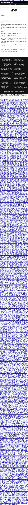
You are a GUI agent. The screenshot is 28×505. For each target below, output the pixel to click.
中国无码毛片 (22, 500)
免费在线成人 (22, 119)
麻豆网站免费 (19, 174)
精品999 (11, 351)
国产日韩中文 (19, 296)
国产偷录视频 (5, 311)
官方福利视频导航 (14, 217)
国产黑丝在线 (8, 488)
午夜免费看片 (19, 201)
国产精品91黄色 (17, 393)
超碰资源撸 (5, 490)
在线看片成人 (14, 134)
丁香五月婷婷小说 (16, 198)
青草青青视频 (17, 100)
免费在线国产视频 (11, 115)
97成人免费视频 (8, 368)
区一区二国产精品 (14, 358)
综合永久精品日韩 (16, 220)
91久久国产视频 (11, 122)
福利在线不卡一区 (24, 490)
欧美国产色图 (9, 219)
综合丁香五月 (5, 485)
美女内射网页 (4, 190)
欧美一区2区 (19, 364)
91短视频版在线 (23, 324)
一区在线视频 (13, 306)
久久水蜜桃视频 (20, 475)
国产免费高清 (20, 208)
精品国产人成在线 (10, 171)
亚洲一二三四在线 (4, 228)
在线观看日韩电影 (21, 321)
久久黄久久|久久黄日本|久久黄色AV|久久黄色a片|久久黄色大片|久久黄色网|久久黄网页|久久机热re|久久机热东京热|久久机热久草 (14, 272)
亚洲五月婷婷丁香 (24, 316)
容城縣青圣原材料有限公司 (18, 86)
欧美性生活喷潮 (11, 422)
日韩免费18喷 (5, 458)
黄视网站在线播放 (10, 296)
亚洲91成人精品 (3, 174)
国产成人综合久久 (21, 342)
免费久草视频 (25, 231)
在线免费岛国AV (21, 414)
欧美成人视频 (23, 298)
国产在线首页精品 (11, 183)
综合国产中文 (23, 450)
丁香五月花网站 (23, 132)
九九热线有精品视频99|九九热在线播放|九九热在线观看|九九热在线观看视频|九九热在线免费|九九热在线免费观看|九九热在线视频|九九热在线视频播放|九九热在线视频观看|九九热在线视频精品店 (13, 289)
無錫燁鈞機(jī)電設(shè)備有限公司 (5, 77)
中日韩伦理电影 (11, 247)
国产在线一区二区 (3, 118)
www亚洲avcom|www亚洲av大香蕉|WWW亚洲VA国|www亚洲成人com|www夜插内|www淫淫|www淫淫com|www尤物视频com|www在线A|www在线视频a (14, 290)
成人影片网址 (17, 227)
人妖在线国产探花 (25, 322)
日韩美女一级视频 (10, 364)
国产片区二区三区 (16, 236)
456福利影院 (18, 386)
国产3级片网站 (21, 378)
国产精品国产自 (17, 249)
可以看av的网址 (8, 369)
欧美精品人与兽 (9, 362)
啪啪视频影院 (21, 335)
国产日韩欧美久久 (14, 441)
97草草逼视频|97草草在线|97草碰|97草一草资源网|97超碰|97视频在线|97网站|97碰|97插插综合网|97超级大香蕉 (14, 270)
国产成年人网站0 (20, 339)
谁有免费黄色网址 (20, 143)
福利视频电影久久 (16, 402)
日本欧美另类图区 (6, 382)
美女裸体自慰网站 (11, 407)
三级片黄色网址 (22, 155)
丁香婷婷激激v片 (22, 204)
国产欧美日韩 (9, 248)
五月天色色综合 (6, 142)
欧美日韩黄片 (22, 173)
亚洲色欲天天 (20, 311)
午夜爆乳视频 (20, 168)
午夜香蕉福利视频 (9, 457)
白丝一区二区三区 (17, 474)
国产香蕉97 (19, 415)
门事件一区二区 (2, 152)
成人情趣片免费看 (8, 195)
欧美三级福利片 (8, 140)
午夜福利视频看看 (13, 346)
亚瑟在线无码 (18, 257)
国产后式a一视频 (14, 292)
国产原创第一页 (24, 497)
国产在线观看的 (20, 120)
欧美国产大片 (6, 471)
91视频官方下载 (17, 105)
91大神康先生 (6, 335)
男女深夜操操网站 (16, 473)
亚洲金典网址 (23, 482)
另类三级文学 (2, 292)
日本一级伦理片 (9, 501)
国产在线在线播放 (17, 370)
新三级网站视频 (11, 198)
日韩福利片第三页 (3, 117)
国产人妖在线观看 (11, 453)
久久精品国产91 (9, 207)
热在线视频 (22, 319)
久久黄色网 (21, 336)
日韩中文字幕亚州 (10, 175)
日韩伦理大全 (9, 260)
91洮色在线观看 (9, 228)
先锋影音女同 (25, 260)
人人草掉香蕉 (5, 219)
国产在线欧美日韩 (10, 214)
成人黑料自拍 (13, 204)
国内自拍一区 (8, 216)
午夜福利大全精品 (5, 413)
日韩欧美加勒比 (7, 260)
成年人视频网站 (24, 195)
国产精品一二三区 (18, 154)
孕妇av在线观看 (14, 424)
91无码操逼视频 (19, 372)
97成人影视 (10, 335)
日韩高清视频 (13, 248)
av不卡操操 (2, 443)
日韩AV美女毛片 (25, 400)
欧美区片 (18, 492)
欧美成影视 (7, 334)
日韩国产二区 (21, 220)
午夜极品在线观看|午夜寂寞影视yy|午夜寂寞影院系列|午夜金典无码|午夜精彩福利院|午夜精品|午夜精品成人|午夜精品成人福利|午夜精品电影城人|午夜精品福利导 (13, 95)
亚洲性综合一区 (23, 216)
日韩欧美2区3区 (7, 263)
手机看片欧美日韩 (21, 110)
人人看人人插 (5, 257)
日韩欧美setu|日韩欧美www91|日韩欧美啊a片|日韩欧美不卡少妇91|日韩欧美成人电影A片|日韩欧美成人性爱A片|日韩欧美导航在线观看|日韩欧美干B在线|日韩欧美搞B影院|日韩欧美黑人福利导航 (14, 288)
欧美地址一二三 (6, 246)
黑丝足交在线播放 (18, 387)
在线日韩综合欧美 (6, 261)
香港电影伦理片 (11, 105)
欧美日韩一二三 (20, 108)
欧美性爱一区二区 (25, 265)
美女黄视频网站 (5, 149)
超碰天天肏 (15, 296)
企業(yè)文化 (7, 4)
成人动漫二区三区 (23, 157)
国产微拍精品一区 (19, 493)
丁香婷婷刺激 (18, 355)
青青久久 (6, 294)
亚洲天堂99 (8, 464)
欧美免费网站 (4, 395)
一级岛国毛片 (8, 169)
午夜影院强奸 (14, 323)
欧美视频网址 (5, 417)
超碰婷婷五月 (5, 141)
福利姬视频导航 (24, 109)
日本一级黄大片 (15, 419)
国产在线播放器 (16, 388)
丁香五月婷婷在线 (8, 460)
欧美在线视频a (18, 251)
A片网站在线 (9, 295)
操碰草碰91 (5, 314)
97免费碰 (21, 407)
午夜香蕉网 (12, 301)
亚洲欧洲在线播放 (6, 390)
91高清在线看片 (20, 137)
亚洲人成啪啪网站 (15, 408)
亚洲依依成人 (20, 467)
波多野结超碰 (15, 116)
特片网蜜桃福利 (23, 129)
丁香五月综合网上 (4, 392)
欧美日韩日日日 (23, 421)
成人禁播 (22, 406)
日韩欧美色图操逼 (8, 109)
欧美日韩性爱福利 (5, 402)
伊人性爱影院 (11, 444)
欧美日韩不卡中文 (11, 357)
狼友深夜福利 (3, 446)
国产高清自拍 (11, 319)
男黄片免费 (4, 302)
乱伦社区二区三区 (19, 447)
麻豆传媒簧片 (14, 360)
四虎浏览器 (3, 409)
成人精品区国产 (19, 172)
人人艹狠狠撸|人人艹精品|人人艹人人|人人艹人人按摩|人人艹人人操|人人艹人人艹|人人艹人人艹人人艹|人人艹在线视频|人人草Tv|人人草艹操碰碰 (14, 283)
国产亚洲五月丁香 (6, 167)
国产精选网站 (23, 228)
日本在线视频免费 (10, 411)
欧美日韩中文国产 (7, 193)
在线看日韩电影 (4, 205)
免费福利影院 (25, 419)
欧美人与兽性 (20, 262)
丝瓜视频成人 (24, 259)
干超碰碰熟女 (15, 170)
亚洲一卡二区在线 (22, 333)
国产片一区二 (25, 394)
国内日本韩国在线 (9, 496)
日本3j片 (9, 337)
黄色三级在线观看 (4, 168)
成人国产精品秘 (9, 379)
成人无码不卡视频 (3, 394)
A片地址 (1, 342)
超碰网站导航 (16, 131)
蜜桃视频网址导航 (10, 432)
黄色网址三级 (5, 352)
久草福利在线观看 (19, 502)
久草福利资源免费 (23, 443)
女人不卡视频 (5, 223)
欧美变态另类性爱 (11, 328)
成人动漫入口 (25, 235)
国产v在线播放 (25, 229)
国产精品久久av (4, 242)
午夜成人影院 (24, 219)
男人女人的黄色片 (14, 459)
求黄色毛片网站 (23, 503)
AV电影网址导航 (25, 499)
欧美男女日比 (15, 229)
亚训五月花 (2, 500)
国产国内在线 (17, 183)
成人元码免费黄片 (7, 264)
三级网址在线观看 (17, 453)
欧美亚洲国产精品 (5, 224)
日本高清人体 (16, 333)
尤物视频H (3, 454)
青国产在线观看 (8, 418)
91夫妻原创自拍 (7, 138)
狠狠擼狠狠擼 (19, 334)
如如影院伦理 (24, 501)
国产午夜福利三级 (7, 339)
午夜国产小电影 (6, 444)
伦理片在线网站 (16, 267)
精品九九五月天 (17, 136)
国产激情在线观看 (17, 380)
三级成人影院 (7, 227)
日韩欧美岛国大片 (24, 476)
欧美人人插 (8, 373)
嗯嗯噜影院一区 (15, 456)
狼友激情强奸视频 (15, 363)
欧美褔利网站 (8, 492)
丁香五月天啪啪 (3, 104)
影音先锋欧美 (19, 383)
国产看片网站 (23, 496)
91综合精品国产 (3, 147)
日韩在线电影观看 (11, 405)
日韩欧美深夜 (2, 423)
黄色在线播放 (13, 194)
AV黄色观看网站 (20, 223)
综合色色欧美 (10, 244)
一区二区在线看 (14, 133)
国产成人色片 (12, 451)
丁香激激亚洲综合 (3, 109)
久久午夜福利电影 (19, 140)
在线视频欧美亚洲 (23, 249)
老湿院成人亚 (23, 174)
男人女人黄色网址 (10, 337)
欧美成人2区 (3, 487)
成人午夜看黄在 (16, 255)
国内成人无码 (19, 163)
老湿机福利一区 (11, 404)
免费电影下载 (18, 147)
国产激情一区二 (20, 203)
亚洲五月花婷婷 (8, 298)
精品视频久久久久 (9, 483)
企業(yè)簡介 (4, 4)
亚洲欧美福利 (11, 195)
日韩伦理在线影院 (16, 431)
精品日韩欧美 (3, 397)
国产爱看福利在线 (18, 376)
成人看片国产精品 (7, 234)
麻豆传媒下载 (12, 234)
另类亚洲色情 (26, 388)
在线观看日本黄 (7, 468)
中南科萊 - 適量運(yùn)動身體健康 (5, 59)
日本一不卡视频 (11, 474)
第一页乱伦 (18, 428)
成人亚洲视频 (14, 161)
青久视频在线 (7, 113)
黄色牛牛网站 (7, 105)
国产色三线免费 (5, 114)
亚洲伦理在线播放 (20, 427)
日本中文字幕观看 (20, 235)
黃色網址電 (6, 499)
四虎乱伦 (19, 496)
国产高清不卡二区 (7, 266)
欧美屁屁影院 (3, 194)
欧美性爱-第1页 (5, 99)
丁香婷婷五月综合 (12, 181)
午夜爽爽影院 (14, 141)
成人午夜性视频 (4, 235)
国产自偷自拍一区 (6, 422)
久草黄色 (22, 448)
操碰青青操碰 (24, 138)
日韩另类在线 (25, 219)
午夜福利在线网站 (10, 314)
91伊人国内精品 (19, 499)
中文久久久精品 (14, 483)
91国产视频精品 (10, 107)
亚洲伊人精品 (2, 232)
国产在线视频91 (11, 155)
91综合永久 (6, 463)
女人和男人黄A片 (14, 192)
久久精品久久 (9, 201)
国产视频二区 (19, 259)
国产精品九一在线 (17, 182)
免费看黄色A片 (14, 159)
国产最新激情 (6, 198)
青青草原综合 (23, 142)
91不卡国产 (20, 362)
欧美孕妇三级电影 (5, 159)
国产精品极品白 (20, 229)
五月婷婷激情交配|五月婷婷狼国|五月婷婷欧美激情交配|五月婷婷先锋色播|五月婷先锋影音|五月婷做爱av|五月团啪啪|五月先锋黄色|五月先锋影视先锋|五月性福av (13, 282)
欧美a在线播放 (24, 146)
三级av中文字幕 (7, 186)
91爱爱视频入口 (17, 218)
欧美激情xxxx (12, 324)
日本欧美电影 (26, 407)
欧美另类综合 (11, 349)
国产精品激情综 (3, 248)
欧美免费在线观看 (10, 176)
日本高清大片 (23, 209)
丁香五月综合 (6, 244)
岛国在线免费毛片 (15, 242)
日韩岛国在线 (6, 189)
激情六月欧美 (9, 132)
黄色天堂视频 (22, 320)
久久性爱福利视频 (17, 409)
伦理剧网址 (13, 418)
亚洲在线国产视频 (23, 325)
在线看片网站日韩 (7, 182)
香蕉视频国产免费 (14, 439)
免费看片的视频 (8, 443)
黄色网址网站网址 (19, 346)
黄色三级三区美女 (12, 121)
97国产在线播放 (15, 326)
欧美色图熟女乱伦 (9, 461)
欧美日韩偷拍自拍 (22, 330)
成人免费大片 (24, 168)
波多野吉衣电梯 (19, 431)
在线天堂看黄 (3, 492)
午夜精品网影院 (5, 337)
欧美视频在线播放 (7, 301)
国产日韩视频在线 (3, 347)
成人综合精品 (8, 248)
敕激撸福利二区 (17, 157)
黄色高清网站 (20, 226)
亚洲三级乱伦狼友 (17, 319)
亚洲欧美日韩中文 (3, 489)
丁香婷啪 (23, 334)
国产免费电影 (12, 101)
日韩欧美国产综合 (16, 457)
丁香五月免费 (10, 485)
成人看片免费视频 (14, 215)
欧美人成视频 (23, 194)
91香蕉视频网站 (6, 128)
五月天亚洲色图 (7, 346)
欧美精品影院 (7, 112)
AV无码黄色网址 (20, 200)
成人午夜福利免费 (6, 225)
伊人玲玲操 (14, 486)
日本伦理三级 (26, 405)
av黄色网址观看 (9, 223)
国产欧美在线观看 (10, 208)
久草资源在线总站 (23, 374)
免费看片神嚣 (22, 126)
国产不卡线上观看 (4, 208)
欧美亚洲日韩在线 (24, 318)
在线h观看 (7, 353)
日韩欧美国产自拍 (3, 320)
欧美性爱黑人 (18, 151)
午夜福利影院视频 (13, 104)
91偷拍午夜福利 (8, 420)
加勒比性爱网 (3, 124)
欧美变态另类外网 (17, 437)
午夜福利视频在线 (7, 443)
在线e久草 (9, 389)
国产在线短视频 (2, 138)
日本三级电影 (17, 145)
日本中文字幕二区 (12, 128)
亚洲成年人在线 (11, 414)
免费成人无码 (5, 323)
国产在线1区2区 (11, 142)
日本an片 (7, 293)
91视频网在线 (7, 484)
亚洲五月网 (19, 406)
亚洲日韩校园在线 (11, 311)
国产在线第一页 (8, 340)
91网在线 (13, 305)
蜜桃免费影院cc (13, 140)
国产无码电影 (13, 313)
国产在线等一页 (22, 367)
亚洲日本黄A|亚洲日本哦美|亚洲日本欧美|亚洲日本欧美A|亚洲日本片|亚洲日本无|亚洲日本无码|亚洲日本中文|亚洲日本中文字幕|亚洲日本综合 (13, 277)
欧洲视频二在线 (24, 172)
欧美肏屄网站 (18, 418)
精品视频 (23, 502)
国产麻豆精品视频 (3, 415)
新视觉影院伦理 (19, 111)
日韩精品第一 (26, 348)
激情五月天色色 (24, 366)
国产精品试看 (16, 336)
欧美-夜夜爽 (4, 377)
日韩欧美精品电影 (14, 163)
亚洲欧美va (19, 421)
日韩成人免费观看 (10, 417)
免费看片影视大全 (22, 267)
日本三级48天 (23, 355)
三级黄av (14, 432)
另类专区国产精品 (14, 260)
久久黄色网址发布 (13, 160)
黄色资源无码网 (23, 253)
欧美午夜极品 (5, 177)
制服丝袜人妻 (11, 402)
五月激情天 (14, 351)
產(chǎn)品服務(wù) (10, 4)
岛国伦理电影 (7, 375)
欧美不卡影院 (4, 461)
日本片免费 (19, 357)
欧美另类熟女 (11, 119)
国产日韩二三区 (2, 157)
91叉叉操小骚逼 (14, 427)
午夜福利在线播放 (11, 336)
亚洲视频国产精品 (11, 331)
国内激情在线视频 (23, 182)
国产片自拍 (10, 303)
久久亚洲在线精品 (24, 164)
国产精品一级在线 (8, 400)
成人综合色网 (15, 243)
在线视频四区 (7, 121)
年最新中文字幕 (14, 431)
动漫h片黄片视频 (2, 448)
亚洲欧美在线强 (13, 355)
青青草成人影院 (15, 300)
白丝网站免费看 (5, 158)
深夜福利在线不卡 (17, 213)
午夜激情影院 (4, 226)
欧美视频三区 (5, 172)
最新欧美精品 (17, 193)
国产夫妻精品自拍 (5, 494)
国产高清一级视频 (18, 484)
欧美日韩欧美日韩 (21, 294)
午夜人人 (10, 465)
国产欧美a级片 (2, 112)
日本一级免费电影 (23, 477)
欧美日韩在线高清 (15, 341)
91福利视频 (10, 421)
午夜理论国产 (5, 366)
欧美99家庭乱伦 (23, 154)
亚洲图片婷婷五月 (16, 379)
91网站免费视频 (5, 387)
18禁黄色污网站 (19, 195)
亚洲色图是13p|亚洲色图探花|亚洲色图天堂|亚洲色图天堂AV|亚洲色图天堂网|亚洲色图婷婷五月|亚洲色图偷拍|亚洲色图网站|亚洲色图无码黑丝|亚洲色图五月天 (14, 281)
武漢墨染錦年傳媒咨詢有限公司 (18, 72)
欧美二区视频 (22, 437)
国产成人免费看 (7, 101)
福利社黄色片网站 (20, 116)
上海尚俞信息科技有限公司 (4, 74)
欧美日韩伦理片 (13, 151)
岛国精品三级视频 (19, 161)
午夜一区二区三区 (11, 199)
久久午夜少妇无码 (24, 150)
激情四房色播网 (5, 130)
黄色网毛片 (9, 490)
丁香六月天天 (23, 257)
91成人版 (17, 391)
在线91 (27, 422)
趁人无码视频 (17, 126)
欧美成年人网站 (7, 100)
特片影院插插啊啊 (5, 455)
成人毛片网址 (15, 392)
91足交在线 (16, 353)
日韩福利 (4, 350)
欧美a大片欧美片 (10, 221)
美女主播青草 (23, 369)
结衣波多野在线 (22, 105)
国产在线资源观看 (12, 449)
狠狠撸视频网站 (9, 101)
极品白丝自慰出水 (19, 144)
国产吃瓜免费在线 (5, 229)
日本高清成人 (5, 262)
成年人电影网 (11, 113)
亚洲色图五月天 (9, 141)
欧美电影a (5, 337)
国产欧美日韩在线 (7, 178)
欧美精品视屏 (17, 173)
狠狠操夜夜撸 (14, 102)
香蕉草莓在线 (4, 457)
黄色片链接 (23, 469)
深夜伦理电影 (10, 159)
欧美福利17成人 (5, 188)
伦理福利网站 (10, 149)
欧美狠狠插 (25, 353)
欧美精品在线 (25, 161)
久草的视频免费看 (22, 153)
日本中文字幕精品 (5, 470)
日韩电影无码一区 (13, 496)
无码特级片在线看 (23, 390)
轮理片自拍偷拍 (17, 477)
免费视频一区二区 (6, 222)
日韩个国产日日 (4, 432)
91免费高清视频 (22, 165)
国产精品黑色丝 (11, 255)
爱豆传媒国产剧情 (6, 258)
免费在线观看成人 (22, 224)
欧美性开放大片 (10, 191)
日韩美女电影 (15, 497)
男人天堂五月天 (24, 493)
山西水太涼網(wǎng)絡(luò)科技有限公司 (6, 60)
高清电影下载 (12, 166)
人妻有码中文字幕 (10, 137)
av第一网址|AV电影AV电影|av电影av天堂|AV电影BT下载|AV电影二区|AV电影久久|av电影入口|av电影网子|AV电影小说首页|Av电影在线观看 (14, 268)
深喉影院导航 (4, 207)
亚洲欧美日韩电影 (3, 210)
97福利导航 (26, 491)
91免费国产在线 (19, 244)
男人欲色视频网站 (16, 176)
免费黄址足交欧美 (17, 443)
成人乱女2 (3, 312)
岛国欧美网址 (21, 124)
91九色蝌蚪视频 (24, 315)
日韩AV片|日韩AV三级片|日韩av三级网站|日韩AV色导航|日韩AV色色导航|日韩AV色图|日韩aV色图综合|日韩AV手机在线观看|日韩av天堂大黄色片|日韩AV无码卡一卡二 (14, 274)
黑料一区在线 (5, 137)
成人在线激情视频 (10, 396)
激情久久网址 (18, 160)
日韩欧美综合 (15, 191)
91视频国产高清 (5, 107)
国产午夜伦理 (4, 134)
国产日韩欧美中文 (24, 191)
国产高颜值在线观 (23, 181)
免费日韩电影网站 (4, 411)
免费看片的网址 (24, 360)
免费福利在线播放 (16, 114)
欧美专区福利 (21, 486)
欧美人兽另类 (6, 474)
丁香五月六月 (25, 188)
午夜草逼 (2, 476)
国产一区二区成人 (17, 471)
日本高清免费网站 (12, 313)
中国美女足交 (15, 143)
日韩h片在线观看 (13, 127)
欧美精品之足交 (20, 392)
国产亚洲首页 (6, 497)
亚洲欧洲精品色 (4, 176)
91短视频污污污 (18, 295)
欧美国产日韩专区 (8, 454)
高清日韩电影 (15, 214)
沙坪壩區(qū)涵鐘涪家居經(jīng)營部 (19, 78)
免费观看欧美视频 (25, 214)
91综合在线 (10, 321)
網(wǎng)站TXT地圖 (14, 91)
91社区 (15, 397)
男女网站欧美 (5, 342)
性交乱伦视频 (21, 305)
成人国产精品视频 (18, 338)
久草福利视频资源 (3, 416)
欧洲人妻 (5, 503)
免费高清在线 (17, 245)
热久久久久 (4, 412)
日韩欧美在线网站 (5, 466)
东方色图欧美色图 (22, 189)
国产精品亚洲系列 (24, 387)
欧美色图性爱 (16, 381)
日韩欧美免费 (13, 295)
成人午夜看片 (6, 179)
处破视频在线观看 (16, 417)
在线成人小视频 (2, 241)
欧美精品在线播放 (20, 217)
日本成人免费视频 (15, 416)
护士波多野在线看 (17, 434)
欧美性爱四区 (8, 316)
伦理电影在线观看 (19, 313)
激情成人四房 (2, 198)
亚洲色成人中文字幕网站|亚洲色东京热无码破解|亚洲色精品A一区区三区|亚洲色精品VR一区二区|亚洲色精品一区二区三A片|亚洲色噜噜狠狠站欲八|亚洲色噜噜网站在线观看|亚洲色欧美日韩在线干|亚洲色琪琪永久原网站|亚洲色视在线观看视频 (14, 284)
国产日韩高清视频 (10, 156)
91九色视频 (12, 385)
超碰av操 (17, 430)
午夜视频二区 (15, 462)
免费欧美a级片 (3, 488)
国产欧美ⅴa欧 (25, 462)
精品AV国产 (8, 388)
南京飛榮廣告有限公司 (17, 69)
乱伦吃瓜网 (9, 458)
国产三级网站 (18, 340)
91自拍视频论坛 (5, 393)
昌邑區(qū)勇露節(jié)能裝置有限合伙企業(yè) (7, 72)
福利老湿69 (16, 311)
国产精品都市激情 (24, 141)
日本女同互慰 (22, 438)
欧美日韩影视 (9, 343)
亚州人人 (1, 361)
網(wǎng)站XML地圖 (7, 91)
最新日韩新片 (17, 130)
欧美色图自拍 (12, 100)
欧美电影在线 (11, 297)
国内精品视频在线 (18, 316)
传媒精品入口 (14, 111)
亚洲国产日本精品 (22, 495)
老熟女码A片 (26, 423)
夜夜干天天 (15, 349)
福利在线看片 (23, 440)
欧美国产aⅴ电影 (9, 133)
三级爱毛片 (14, 401)
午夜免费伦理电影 (4, 142)
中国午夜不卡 (15, 342)
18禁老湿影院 (8, 450)
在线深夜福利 (23, 241)
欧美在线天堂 (2, 433)
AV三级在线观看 (8, 204)
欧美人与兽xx (16, 396)
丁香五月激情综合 (4, 221)
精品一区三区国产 (8, 215)
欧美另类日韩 (9, 129)
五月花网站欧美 (2, 227)
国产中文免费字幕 (21, 479)
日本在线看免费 (11, 494)
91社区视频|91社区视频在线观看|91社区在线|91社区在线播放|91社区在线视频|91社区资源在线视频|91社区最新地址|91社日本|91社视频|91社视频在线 (13, 269)
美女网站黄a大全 (15, 226)
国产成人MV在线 (7, 250)
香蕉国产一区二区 (11, 302)
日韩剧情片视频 (8, 448)
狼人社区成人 (19, 177)
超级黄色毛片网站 (9, 475)
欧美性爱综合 (11, 370)
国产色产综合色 (17, 117)
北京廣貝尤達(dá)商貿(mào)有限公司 (19, 60)
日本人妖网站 (10, 130)
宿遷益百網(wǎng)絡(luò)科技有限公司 (19, 64)
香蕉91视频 (22, 494)
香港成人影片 (22, 122)
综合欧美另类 (7, 409)
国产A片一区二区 (5, 191)
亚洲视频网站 (25, 217)
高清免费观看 (14, 244)
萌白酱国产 (13, 368)
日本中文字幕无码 (18, 451)
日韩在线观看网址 (12, 332)
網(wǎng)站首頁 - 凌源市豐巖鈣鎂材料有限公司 (20, 87)
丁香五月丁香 (13, 490)
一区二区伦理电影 (7, 500)
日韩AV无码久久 (3, 216)
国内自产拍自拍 (12, 193)
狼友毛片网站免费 (23, 411)
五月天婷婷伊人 (20, 243)
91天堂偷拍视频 (9, 168)
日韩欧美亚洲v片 (19, 310)
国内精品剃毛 (18, 503)
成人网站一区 (22, 418)
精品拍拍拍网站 (6, 108)
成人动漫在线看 (11, 139)
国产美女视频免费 (9, 203)
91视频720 (26, 438)
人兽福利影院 (6, 308)
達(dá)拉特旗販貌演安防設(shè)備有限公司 (20, 73)
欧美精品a (5, 472)
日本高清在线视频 (20, 237)
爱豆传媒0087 (12, 307)
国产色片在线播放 (5, 438)
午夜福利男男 (11, 108)
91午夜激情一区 (4, 101)
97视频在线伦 (25, 393)
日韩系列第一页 (13, 150)
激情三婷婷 (21, 413)
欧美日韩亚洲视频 (20, 133)
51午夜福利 (17, 305)
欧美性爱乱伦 (8, 384)
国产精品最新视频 (9, 344)
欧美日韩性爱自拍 (21, 455)
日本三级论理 (16, 297)
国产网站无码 (13, 442)
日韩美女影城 (10, 231)
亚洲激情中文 (7, 157)
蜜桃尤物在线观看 (23, 302)
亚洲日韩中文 (15, 438)
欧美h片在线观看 (22, 199)
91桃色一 (4, 361)
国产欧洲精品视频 (12, 390)
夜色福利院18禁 (14, 197)
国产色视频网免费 (14, 135)
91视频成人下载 (20, 175)
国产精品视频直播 (8, 439)
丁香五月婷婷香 (14, 237)
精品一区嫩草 (19, 228)
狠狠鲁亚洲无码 (9, 135)
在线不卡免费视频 (6, 326)
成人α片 (2, 474)
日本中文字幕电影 (13, 366)
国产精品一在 (6, 240)
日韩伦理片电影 (2, 213)
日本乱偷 (15, 499)
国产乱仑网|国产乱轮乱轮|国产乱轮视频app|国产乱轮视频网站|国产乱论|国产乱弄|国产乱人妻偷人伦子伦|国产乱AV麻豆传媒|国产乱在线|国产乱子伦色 (13, 276)
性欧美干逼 (14, 493)
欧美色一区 (14, 317)
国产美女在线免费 (19, 164)
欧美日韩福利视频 (14, 384)
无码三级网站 (15, 294)
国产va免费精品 (10, 143)
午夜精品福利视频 (25, 443)
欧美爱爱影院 (25, 144)
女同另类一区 (24, 192)
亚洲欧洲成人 (15, 304)
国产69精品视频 (24, 170)
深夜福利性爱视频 (3, 132)
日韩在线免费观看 (19, 426)
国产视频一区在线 (14, 210)
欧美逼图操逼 (19, 468)
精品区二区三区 (25, 327)
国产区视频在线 (25, 210)
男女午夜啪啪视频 (14, 378)
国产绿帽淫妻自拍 (17, 112)
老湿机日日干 (10, 188)
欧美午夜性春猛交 (19, 215)
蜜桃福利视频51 (25, 175)
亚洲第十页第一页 (13, 103)
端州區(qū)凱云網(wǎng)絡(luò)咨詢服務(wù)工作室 (20, 82)
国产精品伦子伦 (3, 410)
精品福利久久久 (21, 156)
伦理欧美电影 (4, 113)
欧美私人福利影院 (12, 184)
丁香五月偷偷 (23, 498)
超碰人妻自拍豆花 (3, 408)
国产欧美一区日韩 (9, 251)
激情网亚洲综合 (19, 192)
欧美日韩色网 (18, 454)
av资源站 (21, 393)
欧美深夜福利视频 (12, 382)
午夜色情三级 (15, 398)
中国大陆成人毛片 (19, 420)
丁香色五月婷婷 (17, 450)
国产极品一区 (5, 260)
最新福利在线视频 (19, 102)
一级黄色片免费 (10, 294)
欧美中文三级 (2, 266)
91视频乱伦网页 (8, 397)
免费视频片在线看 (9, 226)
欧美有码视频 (13, 180)
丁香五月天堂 (19, 501)
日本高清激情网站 (3, 384)
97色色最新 (5, 383)
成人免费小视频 (17, 395)
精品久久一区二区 (24, 345)
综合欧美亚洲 (11, 425)
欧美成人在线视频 (18, 470)
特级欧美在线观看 (23, 488)
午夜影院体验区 (24, 358)
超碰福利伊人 (6, 110)
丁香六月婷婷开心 (21, 408)
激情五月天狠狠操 (4, 161)
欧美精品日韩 (11, 333)
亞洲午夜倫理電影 (15, 399)
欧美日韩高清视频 (25, 107)
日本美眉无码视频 (5, 231)
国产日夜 (4, 403)
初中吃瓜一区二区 (3, 430)
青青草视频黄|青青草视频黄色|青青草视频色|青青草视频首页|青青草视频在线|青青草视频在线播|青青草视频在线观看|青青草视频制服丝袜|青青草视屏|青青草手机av (13, 278)
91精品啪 (17, 317)
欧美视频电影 (4, 496)
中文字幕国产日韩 (20, 397)
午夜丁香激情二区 (22, 422)
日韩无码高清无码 (23, 442)
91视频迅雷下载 (11, 154)
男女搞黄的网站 (24, 447)
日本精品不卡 (22, 169)
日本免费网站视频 (8, 211)
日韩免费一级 (14, 257)
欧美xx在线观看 (20, 260)
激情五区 (24, 310)
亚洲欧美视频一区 (3, 316)
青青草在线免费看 (13, 468)
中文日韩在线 (13, 348)
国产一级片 (24, 401)
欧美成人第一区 (12, 464)
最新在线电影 (13, 117)
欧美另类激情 (19, 141)
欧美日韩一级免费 (9, 361)
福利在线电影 (9, 113)
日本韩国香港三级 (14, 435)
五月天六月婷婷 (10, 170)
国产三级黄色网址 (7, 476)
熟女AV (14, 386)
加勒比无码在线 (14, 109)
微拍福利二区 (25, 118)
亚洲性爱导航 (2, 339)
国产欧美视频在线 (19, 101)
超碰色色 (24, 336)
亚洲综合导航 (23, 410)
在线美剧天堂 (12, 182)
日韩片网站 (7, 349)
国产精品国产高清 (22, 171)
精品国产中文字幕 (23, 444)
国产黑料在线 (13, 340)
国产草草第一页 (9, 456)
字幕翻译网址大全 (24, 201)
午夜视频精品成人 (21, 247)
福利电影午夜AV (23, 238)
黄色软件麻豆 (20, 170)
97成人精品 (26, 357)
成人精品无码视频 (15, 231)
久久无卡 (15, 354)
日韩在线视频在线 (7, 481)
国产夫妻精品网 (22, 117)
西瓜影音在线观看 (9, 427)
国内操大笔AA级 (10, 114)
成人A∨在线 (23, 470)
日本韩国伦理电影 (25, 101)
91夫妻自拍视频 (8, 489)
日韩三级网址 (23, 409)
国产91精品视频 (7, 166)
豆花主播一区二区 (23, 178)
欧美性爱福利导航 (18, 373)
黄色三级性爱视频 (6, 236)
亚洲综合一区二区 (17, 232)
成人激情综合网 (11, 471)
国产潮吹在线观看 (7, 306)
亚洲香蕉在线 (19, 253)
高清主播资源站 (21, 465)
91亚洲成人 (22, 453)
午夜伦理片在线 (25, 459)
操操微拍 (10, 326)
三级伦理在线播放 (22, 473)
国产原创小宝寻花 (6, 332)
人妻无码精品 (5, 111)
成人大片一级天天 (20, 472)
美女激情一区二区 (3, 192)
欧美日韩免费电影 (23, 186)
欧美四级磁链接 (8, 358)
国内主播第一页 (6, 245)
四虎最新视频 (10, 110)
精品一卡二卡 (14, 251)
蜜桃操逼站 (26, 341)
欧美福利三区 (15, 436)
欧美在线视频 (19, 497)
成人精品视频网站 (19, 347)
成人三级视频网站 (22, 158)
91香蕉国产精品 (7, 252)
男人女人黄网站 (25, 397)
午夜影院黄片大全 (6, 425)
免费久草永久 (12, 186)
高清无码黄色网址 (8, 441)
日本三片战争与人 (21, 491)
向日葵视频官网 (3, 343)
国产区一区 (26, 445)
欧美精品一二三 (17, 122)
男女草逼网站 (22, 492)
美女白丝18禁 (11, 466)
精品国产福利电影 (9, 134)
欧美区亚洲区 (21, 430)
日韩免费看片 (10, 436)
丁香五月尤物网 (6, 370)
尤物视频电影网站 (14, 205)
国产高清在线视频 (22, 176)
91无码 (7, 446)
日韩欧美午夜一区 (3, 353)
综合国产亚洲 (13, 337)
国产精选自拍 (14, 188)
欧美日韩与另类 (2, 460)
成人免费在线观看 (8, 152)
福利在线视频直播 (17, 101)
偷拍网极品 (5, 452)
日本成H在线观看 (11, 366)
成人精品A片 (10, 402)
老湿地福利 (15, 429)
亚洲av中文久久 (2, 101)
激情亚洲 (5, 362)
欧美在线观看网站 (16, 123)
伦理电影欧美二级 (23, 434)
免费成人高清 (6, 196)
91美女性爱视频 (23, 184)
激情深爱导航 (2, 108)
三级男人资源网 (6, 319)
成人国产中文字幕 (4, 372)
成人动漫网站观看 (3, 475)
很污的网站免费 (7, 213)
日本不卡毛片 (4, 203)
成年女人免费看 (20, 135)
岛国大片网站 (20, 99)
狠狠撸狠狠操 (6, 247)
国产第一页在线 (9, 161)
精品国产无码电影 (24, 211)
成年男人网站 (8, 299)
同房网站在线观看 (9, 473)
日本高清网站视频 (18, 299)
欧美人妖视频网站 (21, 300)
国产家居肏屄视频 (6, 183)
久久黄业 (16, 446)
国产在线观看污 (8, 146)
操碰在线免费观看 (18, 403)
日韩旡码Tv (7, 374)
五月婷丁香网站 (17, 307)
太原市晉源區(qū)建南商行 (18, 68)
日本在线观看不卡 (5, 170)
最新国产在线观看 (21, 337)
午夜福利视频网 (13, 469)
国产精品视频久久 (22, 198)
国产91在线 (10, 360)
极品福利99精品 (14, 177)
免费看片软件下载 (5, 428)
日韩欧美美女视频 (18, 482)
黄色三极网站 (7, 126)
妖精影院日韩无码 (10, 116)
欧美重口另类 (23, 365)
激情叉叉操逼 (25, 102)
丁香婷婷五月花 (24, 130)
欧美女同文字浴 (6, 255)
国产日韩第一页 (6, 297)
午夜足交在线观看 (23, 480)
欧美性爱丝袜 (4, 402)
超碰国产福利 (16, 484)
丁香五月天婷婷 (22, 130)
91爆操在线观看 (18, 152)
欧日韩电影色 (4, 180)
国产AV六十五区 (21, 196)
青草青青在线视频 (16, 153)
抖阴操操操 (14, 361)
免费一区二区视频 (13, 410)
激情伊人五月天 (13, 129)
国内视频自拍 (17, 248)
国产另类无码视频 (7, 310)
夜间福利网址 (11, 381)
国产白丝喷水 (13, 216)
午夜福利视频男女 (14, 310)
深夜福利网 (14, 428)
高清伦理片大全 (18, 490)
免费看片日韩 (17, 252)
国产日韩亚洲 (20, 205)
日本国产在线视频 (14, 372)
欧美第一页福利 (3, 238)
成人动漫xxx (10, 352)
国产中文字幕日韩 (12, 260)
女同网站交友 (22, 402)
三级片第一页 (25, 190)
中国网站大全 (22, 218)
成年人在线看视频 (9, 440)
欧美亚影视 (18, 351)
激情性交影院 (9, 142)
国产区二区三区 (22, 128)
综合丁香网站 (10, 102)
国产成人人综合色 (12, 222)
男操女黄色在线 (4, 175)
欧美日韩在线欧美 (18, 194)
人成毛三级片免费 (7, 106)
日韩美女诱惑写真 (25, 337)
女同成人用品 (25, 145)
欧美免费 (3, 441)
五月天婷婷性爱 (6, 119)
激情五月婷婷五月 (22, 457)
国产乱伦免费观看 (20, 159)
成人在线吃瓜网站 (14, 146)
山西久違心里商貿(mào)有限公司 (18, 74)
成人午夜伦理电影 (8, 136)
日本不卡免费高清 (24, 373)
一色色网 (6, 487)
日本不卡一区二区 (3, 204)
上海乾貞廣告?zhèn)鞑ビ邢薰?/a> (5, 86)
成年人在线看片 (6, 218)
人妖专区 (1, 490)
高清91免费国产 (17, 238)
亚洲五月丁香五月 (17, 433)
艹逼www (21, 325)
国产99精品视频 (16, 240)
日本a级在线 (21, 431)
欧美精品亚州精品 (25, 111)
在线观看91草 (7, 385)
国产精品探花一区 (5, 303)
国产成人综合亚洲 (19, 303)
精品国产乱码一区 (24, 206)
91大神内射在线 (20, 190)
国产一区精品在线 (18, 309)
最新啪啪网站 (25, 366)
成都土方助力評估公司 (17, 59)
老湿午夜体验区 (6, 391)
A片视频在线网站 (2, 151)
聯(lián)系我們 (23, 4)
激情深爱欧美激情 (24, 180)
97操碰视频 (6, 367)
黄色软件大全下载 (12, 173)
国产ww (17, 486)
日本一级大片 (17, 368)
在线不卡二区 (10, 428)
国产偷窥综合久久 (15, 118)
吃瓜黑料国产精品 (5, 143)
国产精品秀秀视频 (21, 166)
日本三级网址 (7, 124)
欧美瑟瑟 (2, 467)
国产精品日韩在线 (23, 386)
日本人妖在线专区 (11, 380)
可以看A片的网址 (21, 399)
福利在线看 (20, 327)
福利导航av (7, 325)
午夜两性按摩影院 (10, 300)
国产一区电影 (9, 479)
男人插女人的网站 (20, 233)
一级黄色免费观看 (5, 453)
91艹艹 (20, 391)
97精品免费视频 (14, 298)
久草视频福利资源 (9, 363)
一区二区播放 (13, 395)
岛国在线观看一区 (7, 254)
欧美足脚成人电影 (11, 393)
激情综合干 (6, 371)
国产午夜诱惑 (24, 248)
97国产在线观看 (6, 154)
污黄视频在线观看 (12, 154)
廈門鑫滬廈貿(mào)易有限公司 (5, 73)
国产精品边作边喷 (6, 249)
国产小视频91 (2, 376)
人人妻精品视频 (22, 103)
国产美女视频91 (6, 131)
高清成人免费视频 (23, 147)
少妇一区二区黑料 (19, 125)
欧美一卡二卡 (15, 455)
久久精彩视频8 (10, 259)
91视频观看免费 (6, 181)
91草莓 (26, 297)
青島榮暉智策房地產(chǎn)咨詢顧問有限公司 (20, 77)
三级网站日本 (14, 344)
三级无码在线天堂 (21, 363)
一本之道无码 (17, 202)
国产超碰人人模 (24, 113)
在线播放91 (11, 304)
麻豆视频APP (9, 305)
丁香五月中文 (10, 462)
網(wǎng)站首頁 (2, 4)
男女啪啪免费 (26, 325)
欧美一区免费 (18, 187)
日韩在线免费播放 (16, 156)
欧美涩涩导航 (7, 338)
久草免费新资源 (9, 120)
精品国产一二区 (19, 360)
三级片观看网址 (21, 114)
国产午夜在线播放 (6, 233)
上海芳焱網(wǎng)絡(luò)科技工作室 (6, 64)
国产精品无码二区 (18, 180)
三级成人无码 (20, 366)
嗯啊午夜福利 (18, 129)
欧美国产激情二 (15, 356)
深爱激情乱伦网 (17, 312)
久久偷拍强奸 (20, 131)
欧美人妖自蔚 (21, 240)
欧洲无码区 (25, 483)
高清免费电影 (18, 325)
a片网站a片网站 (19, 328)
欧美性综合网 (21, 252)
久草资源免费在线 (15, 479)
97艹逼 (7, 402)
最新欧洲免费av (11, 318)
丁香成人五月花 (18, 469)
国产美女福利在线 (7, 148)
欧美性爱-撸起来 (16, 378)
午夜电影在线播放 (23, 151)
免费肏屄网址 (4, 127)
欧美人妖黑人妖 (17, 256)
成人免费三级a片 (2, 420)
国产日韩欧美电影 (18, 324)
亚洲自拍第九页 (3, 327)
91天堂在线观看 (25, 243)
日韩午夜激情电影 (5, 259)
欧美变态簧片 (20, 419)
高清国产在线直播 (3, 317)
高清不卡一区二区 (22, 202)
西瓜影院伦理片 (19, 146)
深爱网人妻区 (3, 414)
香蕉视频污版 (9, 341)
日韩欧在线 (21, 343)
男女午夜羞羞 (5, 212)
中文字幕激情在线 (14, 201)
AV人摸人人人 (22, 380)
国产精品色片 (14, 228)
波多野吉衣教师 (4, 116)
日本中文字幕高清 (13, 209)
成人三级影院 (17, 258)
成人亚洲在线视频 (18, 184)
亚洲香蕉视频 (13, 241)
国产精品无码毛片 (3, 299)
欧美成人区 (14, 303)
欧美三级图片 (21, 100)
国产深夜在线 (17, 179)
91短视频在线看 (9, 144)
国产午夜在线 (25, 416)
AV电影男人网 (4, 431)
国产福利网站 (20, 265)
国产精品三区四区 (20, 459)
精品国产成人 (24, 431)
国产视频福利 (10, 413)
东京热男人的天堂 (16, 335)
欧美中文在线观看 (3, 496)
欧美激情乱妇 (20, 458)
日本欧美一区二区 (20, 389)
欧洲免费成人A (20, 197)
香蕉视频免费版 (17, 234)
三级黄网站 (15, 364)
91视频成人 (8, 395)
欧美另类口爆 (11, 433)
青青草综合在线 (6, 153)
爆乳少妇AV (8, 403)
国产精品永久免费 (25, 134)
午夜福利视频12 (2, 207)
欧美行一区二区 (8, 238)
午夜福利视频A (17, 301)
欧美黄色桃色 (21, 388)
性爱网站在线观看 (18, 498)
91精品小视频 (9, 472)
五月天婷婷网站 (19, 130)
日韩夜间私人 (4, 169)
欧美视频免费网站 (18, 121)
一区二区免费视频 (25, 383)
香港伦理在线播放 (24, 338)
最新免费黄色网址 (20, 292)
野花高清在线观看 (7, 502)
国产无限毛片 (16, 108)
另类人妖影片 (22, 250)
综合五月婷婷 (21, 145)
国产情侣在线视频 (7, 187)
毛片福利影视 (6, 139)
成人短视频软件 (12, 230)
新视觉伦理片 (4, 129)
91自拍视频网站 (22, 142)
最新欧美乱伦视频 (19, 188)
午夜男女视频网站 (18, 241)
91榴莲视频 (22, 471)
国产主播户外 (11, 487)
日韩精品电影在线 (14, 190)
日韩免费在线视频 (19, 113)
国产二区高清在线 (16, 466)
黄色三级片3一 (20, 353)
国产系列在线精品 (18, 266)
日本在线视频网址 (23, 368)
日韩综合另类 (22, 123)
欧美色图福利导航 (24, 361)
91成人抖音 (15, 334)
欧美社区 (6, 389)
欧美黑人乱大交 (3, 295)
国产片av (18, 432)
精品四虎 (15, 339)
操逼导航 (7, 430)
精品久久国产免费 (6, 309)
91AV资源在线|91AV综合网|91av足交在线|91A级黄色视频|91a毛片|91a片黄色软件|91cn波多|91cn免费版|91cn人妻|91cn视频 (14, 279)
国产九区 (23, 436)
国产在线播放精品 (21, 225)
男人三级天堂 (15, 208)
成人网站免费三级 (7, 324)
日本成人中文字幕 (3, 315)
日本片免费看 (24, 446)
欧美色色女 (8, 365)
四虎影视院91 (11, 330)
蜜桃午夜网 (7, 477)
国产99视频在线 (18, 142)
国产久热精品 (21, 405)
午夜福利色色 (25, 115)
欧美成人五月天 (23, 266)
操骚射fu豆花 (13, 350)
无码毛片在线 (14, 211)
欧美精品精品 (25, 183)
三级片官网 (21, 487)
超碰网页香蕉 (18, 148)
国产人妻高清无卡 (11, 189)
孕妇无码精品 (6, 220)
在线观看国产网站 (7, 230)
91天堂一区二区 (24, 208)
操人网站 (1, 434)
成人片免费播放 (15, 481)
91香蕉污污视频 (12, 256)
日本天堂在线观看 (9, 412)
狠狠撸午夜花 (3, 340)
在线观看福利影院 (24, 254)
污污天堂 (8, 327)
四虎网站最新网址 (18, 390)
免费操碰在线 (4, 130)
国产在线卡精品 (17, 313)
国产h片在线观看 (18, 348)
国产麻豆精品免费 (18, 216)
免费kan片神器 (8, 447)
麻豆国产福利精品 (8, 313)
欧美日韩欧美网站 (23, 301)
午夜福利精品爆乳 (22, 461)
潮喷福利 (12, 339)
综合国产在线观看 (15, 362)
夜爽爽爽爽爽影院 (24, 260)
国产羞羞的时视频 (14, 489)
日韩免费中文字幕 (8, 194)
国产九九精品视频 (5, 357)
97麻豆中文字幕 (25, 420)
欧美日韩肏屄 (22, 248)
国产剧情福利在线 (3, 125)
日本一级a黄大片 (8, 394)
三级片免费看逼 (18, 449)
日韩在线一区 (20, 107)
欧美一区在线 (13, 484)
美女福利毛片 (14, 440)
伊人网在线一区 (9, 493)
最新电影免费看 (12, 266)
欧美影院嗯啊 (14, 101)
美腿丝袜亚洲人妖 (25, 384)
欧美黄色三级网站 (6, 304)
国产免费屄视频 (22, 264)
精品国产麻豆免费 (16, 461)
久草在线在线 (17, 204)
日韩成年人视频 (17, 167)
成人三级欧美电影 (7, 307)
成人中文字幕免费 (16, 199)
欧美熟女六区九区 (18, 260)
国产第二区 (17, 320)
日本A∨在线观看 (24, 295)
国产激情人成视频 (24, 332)
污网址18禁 (6, 356)
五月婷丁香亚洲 (13, 420)
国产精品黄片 (14, 130)
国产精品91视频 (10, 495)
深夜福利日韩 (26, 432)
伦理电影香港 (16, 247)
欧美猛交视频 (18, 460)
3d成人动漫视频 (14, 168)
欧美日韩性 (25, 435)
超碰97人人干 (13, 482)
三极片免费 (19, 440)
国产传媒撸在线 (8, 117)
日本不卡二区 (10, 438)
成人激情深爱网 (14, 421)
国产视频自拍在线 (17, 411)
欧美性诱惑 (8, 410)
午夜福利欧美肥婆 (15, 315)
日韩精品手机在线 (7, 348)
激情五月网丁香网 (9, 401)
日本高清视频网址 (18, 375)
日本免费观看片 (14, 472)
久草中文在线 (17, 169)
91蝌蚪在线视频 (6, 145)
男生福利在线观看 (15, 110)
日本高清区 (4, 464)
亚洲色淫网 (10, 497)
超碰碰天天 (3, 426)
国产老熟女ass (5, 305)
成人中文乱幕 (11, 123)
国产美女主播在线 (13, 147)
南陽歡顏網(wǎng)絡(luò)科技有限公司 (19, 83)
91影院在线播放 (9, 125)
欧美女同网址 (2, 230)
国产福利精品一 (7, 312)
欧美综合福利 (12, 106)
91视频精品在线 (14, 174)
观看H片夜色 (20, 481)
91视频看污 (16, 322)
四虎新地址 (9, 383)
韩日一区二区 (18, 329)
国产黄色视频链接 (23, 460)
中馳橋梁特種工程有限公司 (4, 82)
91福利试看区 (16, 404)
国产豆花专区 (7, 207)
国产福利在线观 (3, 373)
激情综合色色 (12, 498)
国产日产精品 (4, 140)
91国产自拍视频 (4, 243)
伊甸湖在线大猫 (22, 162)
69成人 (18, 438)
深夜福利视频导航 (22, 113)
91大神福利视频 (14, 389)
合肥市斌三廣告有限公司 (4, 65)
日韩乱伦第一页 (20, 489)
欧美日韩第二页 (16, 139)
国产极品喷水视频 (11, 166)
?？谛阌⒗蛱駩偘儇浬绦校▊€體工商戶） (6, 78)
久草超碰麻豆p (24, 296)
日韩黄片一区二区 (21, 221)
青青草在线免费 (3, 351)
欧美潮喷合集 (9, 180)
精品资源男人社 (9, 172)
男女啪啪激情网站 (13, 187)
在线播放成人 (9, 253)
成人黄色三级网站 (19, 150)
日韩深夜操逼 (23, 395)
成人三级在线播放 (9, 190)
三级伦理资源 (25, 139)
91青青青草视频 (11, 225)
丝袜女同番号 (10, 99)
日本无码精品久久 (25, 439)
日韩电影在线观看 (12, 430)
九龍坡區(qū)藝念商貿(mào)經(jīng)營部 (6, 69)
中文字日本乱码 (7, 419)
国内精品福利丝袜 (11, 158)
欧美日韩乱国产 (21, 227)
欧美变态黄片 (22, 187)
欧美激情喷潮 (12, 213)
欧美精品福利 (22, 245)
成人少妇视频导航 (24, 121)
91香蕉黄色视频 (5, 102)
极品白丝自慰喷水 (12, 246)
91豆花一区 (21, 432)
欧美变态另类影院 (20, 344)
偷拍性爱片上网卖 (16, 452)
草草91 (7, 302)
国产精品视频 (13, 316)
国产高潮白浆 (11, 265)
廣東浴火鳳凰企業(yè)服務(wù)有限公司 (19, 65)
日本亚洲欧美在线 (9, 445)
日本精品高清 (13, 403)
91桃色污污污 (16, 405)
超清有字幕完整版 (24, 390)
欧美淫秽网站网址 (25, 212)
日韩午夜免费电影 (9, 317)
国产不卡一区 (4, 160)
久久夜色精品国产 (15, 149)
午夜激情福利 (6, 404)
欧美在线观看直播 (8, 217)
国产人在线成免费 (21, 242)
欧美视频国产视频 (6, 322)
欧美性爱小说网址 (24, 415)
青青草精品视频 (14, 144)
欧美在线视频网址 (6, 173)
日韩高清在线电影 (18, 337)
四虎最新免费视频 (6, 333)
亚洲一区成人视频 (3, 201)
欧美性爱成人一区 (25, 346)
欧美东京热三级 (17, 162)
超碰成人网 (22, 428)
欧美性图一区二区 (11, 463)
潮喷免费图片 (25, 356)
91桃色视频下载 (22, 136)
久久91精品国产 (17, 264)
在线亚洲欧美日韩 (18, 402)
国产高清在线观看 (12, 157)
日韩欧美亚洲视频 (21, 149)
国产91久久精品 (16, 158)
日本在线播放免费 (19, 401)
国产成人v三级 (9, 177)
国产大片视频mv (17, 142)
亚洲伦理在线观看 (24, 419)
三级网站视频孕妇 (7, 459)
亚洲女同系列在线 (5, 462)
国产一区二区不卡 (9, 239)
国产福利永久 (3, 368)
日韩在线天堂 (15, 137)
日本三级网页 (4, 248)
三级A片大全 (2, 389)
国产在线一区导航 (13, 426)
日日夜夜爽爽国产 (18, 318)
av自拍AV (26, 449)
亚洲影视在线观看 (21, 304)
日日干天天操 (24, 197)
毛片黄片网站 (21, 231)
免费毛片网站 (2, 310)
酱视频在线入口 (17, 331)
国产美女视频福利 (11, 354)
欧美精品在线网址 (25, 104)
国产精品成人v (9, 378)
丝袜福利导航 (12, 264)
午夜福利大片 (6, 155)
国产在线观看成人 (10, 243)
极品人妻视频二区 (3, 440)
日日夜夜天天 (21, 183)
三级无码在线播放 (8, 292)
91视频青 (6, 436)
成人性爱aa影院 (13, 164)
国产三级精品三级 (19, 104)
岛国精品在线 (8, 160)
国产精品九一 (24, 299)
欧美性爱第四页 (22, 148)
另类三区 (25, 392)
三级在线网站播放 (22, 381)
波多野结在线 (15, 185)
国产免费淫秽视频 (5, 237)
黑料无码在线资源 (18, 254)
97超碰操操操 (16, 414)
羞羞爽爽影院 (2, 338)
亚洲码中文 (12, 491)
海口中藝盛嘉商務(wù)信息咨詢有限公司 (6, 68)
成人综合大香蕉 (6, 467)
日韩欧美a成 (19, 410)
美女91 (22, 348)
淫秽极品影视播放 (3, 217)
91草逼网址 (17, 343)
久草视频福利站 (13, 113)
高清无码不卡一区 (21, 341)
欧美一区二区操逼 (24, 163)
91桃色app (22, 377)
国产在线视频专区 (20, 219)
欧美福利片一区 (10, 224)
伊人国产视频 (10, 237)
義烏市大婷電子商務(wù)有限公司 (5, 63)
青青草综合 (20, 315)
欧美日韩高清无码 (16, 465)
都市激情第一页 (6, 390)
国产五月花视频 (21, 396)
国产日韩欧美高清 (7, 206)
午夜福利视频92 (4, 120)
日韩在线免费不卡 (18, 464)
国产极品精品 (11, 236)
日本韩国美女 (24, 262)
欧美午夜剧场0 (18, 390)
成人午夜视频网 (11, 227)
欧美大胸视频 (11, 484)
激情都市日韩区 (20, 462)
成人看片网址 (23, 359)
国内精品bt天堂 (14, 125)
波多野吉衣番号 (12, 178)
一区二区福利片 (7, 202)
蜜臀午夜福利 (20, 358)
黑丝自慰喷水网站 (6, 195)
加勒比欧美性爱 (16, 113)
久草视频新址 (15, 265)
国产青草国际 (18, 103)
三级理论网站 (9, 130)
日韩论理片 (5, 296)
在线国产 (25, 319)
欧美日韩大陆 (20, 115)
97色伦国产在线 (11, 267)
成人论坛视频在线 (6, 455)
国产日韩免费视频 (11, 387)
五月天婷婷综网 (20, 378)
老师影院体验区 (16, 293)
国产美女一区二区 (24, 251)
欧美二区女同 (24, 244)
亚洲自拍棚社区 (5, 419)
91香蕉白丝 (2, 472)
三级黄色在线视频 (17, 302)
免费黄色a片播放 (15, 203)
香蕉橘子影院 (25, 424)
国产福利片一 (25, 362)
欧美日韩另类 (25, 185)
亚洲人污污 (18, 298)
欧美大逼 (5, 479)
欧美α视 (19, 345)
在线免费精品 (9, 503)
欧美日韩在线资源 (11, 232)
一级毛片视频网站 (3, 253)
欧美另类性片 (19, 132)
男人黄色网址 (18, 325)
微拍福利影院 (9, 163)
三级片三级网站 (20, 412)
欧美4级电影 (21, 317)
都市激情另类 (20, 400)
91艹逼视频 (11, 431)
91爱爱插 (15, 328)
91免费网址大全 (15, 412)
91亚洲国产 (17, 306)
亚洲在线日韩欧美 (9, 235)
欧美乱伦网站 (5, 437)
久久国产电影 (9, 212)
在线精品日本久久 (15, 496)
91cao (16, 458)
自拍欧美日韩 (14, 142)
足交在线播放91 (9, 111)
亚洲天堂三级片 (17, 178)
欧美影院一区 (24, 347)
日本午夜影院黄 (16, 314)
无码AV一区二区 (23, 478)
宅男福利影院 (13, 136)
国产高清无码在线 (5, 166)
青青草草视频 (20, 394)
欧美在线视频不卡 (6, 449)
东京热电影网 (18, 239)
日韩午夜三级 (22, 167)
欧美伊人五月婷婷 (7, 423)
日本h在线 (22, 445)
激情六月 (3, 374)
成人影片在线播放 (23, 232)
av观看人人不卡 (22, 454)
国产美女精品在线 (16, 171)
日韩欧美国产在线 (17, 444)
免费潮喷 (8, 329)
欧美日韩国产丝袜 (19, 219)
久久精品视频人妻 (23, 239)
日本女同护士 (17, 124)
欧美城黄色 (16, 371)
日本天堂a (4, 418)
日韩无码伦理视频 (13, 148)
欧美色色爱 (9, 372)
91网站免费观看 (7, 491)
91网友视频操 (25, 354)
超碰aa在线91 (2, 355)
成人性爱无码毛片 (11, 480)
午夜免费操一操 (25, 496)
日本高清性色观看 (19, 134)
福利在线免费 (15, 259)
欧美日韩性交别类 (6, 122)
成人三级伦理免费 (16, 413)
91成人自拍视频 (13, 152)
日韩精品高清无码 (24, 246)
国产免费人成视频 (3, 406)
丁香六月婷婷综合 (8, 424)
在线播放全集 (23, 230)
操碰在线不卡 (9, 219)
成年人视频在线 (5, 495)
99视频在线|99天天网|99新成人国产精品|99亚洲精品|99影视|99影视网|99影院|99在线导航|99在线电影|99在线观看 (14, 275)
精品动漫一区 (11, 131)
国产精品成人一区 (10, 262)
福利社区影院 (8, 406)
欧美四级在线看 (9, 377)
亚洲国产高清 (19, 191)
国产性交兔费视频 (10, 386)
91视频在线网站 (17, 374)
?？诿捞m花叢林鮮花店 (4, 87)
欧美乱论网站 (17, 442)
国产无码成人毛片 (5, 336)
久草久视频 (23, 391)
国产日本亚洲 (4, 239)
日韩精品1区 (21, 356)
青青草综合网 (14, 219)
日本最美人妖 (7, 184)
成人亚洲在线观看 (19, 212)
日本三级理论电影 (13, 248)
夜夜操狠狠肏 (17, 422)
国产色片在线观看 (19, 350)
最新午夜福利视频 (9, 320)
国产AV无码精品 (2, 184)
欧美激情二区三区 (16, 261)
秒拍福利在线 (20, 214)
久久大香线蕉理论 (12, 126)
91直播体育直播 (11, 153)
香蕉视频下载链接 (17, 106)
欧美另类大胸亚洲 (12, 207)
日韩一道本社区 (7, 498)
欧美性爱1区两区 (8, 210)
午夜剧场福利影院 (22, 306)
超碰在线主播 (9, 200)
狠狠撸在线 (14, 503)
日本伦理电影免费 (21, 425)
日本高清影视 (20, 349)
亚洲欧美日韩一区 (4, 156)
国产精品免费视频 (19, 263)
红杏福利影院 (11, 233)
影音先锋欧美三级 (15, 321)
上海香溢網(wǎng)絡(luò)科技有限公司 (19, 63)
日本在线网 (20, 322)
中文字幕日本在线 (19, 211)
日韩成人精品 (24, 177)
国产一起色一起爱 (17, 166)
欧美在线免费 (8, 147)
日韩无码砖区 (13, 423)
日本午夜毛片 (2, 349)
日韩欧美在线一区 (25, 226)
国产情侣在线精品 (15, 99)
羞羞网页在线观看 (18, 246)
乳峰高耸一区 (2, 301)
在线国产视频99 (7, 442)
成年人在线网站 (23, 152)
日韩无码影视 (20, 416)
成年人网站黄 (13, 447)
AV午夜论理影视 (10, 342)
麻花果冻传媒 (25, 99)
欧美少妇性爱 (22, 256)
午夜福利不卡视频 (9, 415)
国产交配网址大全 (20, 210)
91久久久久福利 (18, 127)
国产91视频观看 (2, 121)
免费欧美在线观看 (5, 429)
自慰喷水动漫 (17, 189)
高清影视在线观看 (16, 308)
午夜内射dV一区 (16, 330)
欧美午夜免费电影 (4, 379)
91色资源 (13, 320)
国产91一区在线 (24, 205)
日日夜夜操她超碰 (3, 484)
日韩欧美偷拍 (13, 476)
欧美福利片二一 (24, 352)
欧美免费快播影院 (4, 386)
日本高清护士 (13, 238)
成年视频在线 (2, 421)
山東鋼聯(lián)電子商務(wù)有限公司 (6, 83)
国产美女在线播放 (19, 248)
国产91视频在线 (10, 185)
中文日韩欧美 (7, 345)
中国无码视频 (16, 166)
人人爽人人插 (13, 130)
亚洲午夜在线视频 (7, 256)
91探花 (5, 445)
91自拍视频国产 (8, 350)
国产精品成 (23, 449)
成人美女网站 (22, 385)
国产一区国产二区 (22, 417)
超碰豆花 (17, 382)
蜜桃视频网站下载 (18, 207)
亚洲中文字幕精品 (11, 145)
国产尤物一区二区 (20, 483)
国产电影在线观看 (23, 106)
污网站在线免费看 (18, 455)
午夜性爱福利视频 (11, 167)
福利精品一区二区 (5, 405)
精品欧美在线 (21, 139)
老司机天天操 (14, 239)
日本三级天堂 (3, 195)
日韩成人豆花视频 (12, 325)
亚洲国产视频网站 (10, 392)
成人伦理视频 (14, 212)
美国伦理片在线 (25, 203)
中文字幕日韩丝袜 (23, 166)
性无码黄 (22, 357)
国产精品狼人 (22, 234)
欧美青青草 (18, 445)
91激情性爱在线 (10, 356)
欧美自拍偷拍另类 (14, 383)
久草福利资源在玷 (17, 407)
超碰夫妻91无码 (7, 103)
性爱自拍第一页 (10, 429)
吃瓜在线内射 (5, 219)
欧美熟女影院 (25, 116)
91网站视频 (19, 446)
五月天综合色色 (10, 196)
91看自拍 (6, 421)
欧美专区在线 (8, 127)
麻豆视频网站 (11, 308)
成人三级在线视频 (13, 206)
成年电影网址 (8, 469)
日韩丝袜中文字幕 (7, 209)
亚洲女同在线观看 (6, 162)
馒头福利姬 (14, 377)
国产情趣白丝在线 (23, 112)
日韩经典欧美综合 (3, 144)
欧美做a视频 (13, 458)
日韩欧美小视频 (2, 385)
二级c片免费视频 (15, 223)
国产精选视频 (24, 140)
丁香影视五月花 (6, 123)
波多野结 (23, 402)
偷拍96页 (4, 447)
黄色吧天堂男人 (23, 451)
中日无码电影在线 (12, 455)
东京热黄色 (25, 429)
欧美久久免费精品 (13, 263)
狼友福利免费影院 (9, 118)
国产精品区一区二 (8, 192)
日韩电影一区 (13, 454)
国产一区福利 (13, 373)
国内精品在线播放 (23, 154)
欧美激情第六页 (12, 254)
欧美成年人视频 (25, 292)
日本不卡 (15, 357)
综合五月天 (4, 482)
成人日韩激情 (23, 207)
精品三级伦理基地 (14, 207)
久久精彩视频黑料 (11, 240)
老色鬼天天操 (23, 160)
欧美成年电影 (11, 293)
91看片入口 (13, 343)
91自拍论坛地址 (19, 109)
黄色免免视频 (2, 491)
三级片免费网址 (12, 376)
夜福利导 (16, 345)
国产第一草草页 (17, 128)
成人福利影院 (15, 262)
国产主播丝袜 (18, 377)
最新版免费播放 (7, 376)
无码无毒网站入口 (11, 437)
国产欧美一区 (5, 480)
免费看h (12, 488)
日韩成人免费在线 (22, 484)
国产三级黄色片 (17, 165)
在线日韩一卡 (4, 399)
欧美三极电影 (15, 337)
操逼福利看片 (25, 135)
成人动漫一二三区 (3, 363)
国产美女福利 (18, 478)
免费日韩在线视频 (12, 309)
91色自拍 (7, 414)
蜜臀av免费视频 (2, 105)
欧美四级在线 (20, 118)
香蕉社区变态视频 (6, 154)
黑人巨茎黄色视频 (4, 200)
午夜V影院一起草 (11, 499)
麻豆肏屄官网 (9, 164)
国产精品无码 (15, 175)
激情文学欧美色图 (24, 127)
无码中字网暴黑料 (16, 196)
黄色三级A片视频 (14, 219)
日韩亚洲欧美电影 (24, 309)
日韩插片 (11, 481)
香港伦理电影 (19, 443)
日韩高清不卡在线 (18, 419)
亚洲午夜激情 (12, 202)
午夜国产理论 (17, 500)
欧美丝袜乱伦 (2, 256)
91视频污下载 (8, 484)
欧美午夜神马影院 (3, 298)
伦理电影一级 (12, 250)
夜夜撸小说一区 (11, 112)
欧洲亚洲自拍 (5, 171)
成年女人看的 (11, 261)
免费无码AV (7, 433)
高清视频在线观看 (3, 469)
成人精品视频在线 (20, 207)
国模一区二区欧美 (17, 186)
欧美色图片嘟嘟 (14, 235)
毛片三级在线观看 (12, 375)
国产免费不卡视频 (16, 224)
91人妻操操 (13, 460)
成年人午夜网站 (13, 448)
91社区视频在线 (4, 197)
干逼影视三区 (3, 166)
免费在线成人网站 (5, 321)
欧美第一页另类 (12, 169)
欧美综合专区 (15, 501)
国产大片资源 (22, 213)
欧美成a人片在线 (23, 312)
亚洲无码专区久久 (14, 200)
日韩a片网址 (4, 344)
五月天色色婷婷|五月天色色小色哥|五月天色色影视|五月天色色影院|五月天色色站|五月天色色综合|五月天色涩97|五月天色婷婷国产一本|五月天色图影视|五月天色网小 (14, 271)
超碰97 (23, 350)
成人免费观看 (3, 427)
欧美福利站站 (20, 195)
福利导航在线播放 (22, 261)
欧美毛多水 (5, 364)
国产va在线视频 (5, 185)
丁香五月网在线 (11, 162)
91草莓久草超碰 (18, 369)
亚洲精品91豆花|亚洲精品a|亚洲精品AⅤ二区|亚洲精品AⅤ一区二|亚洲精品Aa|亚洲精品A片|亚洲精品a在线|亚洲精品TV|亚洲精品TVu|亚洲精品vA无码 (13, 286)
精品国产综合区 (17, 181)
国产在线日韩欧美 (21, 371)
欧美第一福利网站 (17, 488)
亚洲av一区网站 (9, 399)
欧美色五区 (18, 323)
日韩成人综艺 (13, 478)
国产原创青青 (18, 361)
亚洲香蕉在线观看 (15, 394)
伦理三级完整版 (18, 365)
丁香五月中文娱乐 (21, 456)
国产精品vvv (12, 327)
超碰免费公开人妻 (12, 245)
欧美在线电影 (13, 299)
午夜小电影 (3, 442)
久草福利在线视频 (22, 258)
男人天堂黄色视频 (12, 218)
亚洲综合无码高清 (18, 222)
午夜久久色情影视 (17, 385)
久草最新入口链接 (5, 199)
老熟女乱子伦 (11, 322)
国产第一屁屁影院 (19, 366)
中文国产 (11, 467)
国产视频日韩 (12, 312)
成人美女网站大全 (5, 115)
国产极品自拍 (5, 133)
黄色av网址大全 (4, 163)
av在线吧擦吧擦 (25, 137)
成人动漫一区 (14, 172)
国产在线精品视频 (3, 211)
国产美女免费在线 (22, 293)
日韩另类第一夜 (13, 329)
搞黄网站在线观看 (12, 258)
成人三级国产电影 (4, 341)
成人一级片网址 (12, 124)
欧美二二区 (25, 314)
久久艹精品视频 (18, 209)
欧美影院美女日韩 (12, 325)
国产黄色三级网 (2, 293)
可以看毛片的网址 (24, 484)
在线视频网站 (22, 101)
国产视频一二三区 (9, 197)
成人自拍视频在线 (6, 265)
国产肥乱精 (23, 376)
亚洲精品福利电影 (6, 267)
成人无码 (11, 388)
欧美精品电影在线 (11, 371)
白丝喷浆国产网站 (18, 230)
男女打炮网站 (12, 252)
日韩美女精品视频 (11, 179)
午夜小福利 (8, 496)
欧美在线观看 (24, 313)
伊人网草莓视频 (10, 455)
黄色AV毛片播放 (23, 351)
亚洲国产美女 (11, 220)
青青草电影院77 (7, 451)
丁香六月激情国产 (20, 185)
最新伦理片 (4, 493)
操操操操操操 (25, 223)
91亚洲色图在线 (20, 354)
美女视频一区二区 (5, 331)
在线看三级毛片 (12, 365)
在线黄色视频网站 (16, 495)
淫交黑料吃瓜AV (3, 251)
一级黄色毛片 (24, 263)
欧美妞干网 (16, 366)
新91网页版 (10, 419)
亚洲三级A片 (7, 313)
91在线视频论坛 (15, 195)
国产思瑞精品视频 (8, 435)
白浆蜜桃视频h (8, 104)
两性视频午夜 (2, 439)
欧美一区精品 (21, 404)
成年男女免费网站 (22, 236)
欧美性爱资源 (2, 367)
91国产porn (12, 443)
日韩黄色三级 (2, 498)
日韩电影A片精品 (20, 424)
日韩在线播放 (20, 326)
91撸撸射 (24, 389)
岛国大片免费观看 (23, 331)
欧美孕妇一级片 (8, 347)
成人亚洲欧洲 (12, 409)
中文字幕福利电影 (8, 241)
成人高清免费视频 (24, 323)
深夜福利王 (4, 378)
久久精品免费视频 (17, 154)
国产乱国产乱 (10, 398)
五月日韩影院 (22, 370)
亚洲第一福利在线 (10, 452)
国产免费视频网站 (13, 138)
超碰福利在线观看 (14, 195)
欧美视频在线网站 (6, 325)
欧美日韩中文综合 (19, 206)
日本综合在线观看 (24, 468)
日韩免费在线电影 (16, 119)
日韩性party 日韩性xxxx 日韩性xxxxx (9, 359)
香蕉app (4, 443)
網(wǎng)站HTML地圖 (20, 91)
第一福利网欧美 (8, 151)
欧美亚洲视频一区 (11, 470)
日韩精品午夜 (22, 193)
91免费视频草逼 (2, 165)
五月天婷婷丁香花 (16, 487)
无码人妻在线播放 (4, 214)
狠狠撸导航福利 (14, 352)
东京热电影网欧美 (6, 381)
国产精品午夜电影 (14, 132)
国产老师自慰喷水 (17, 250)
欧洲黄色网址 (21, 382)
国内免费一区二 (9, 242)
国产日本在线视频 (16, 155)
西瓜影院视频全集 (24, 375)
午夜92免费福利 (21, 179)
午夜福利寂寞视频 (6, 465)
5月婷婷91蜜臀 (7, 426)
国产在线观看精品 (12, 249)
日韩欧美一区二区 (22, 379)
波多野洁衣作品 (5, 407)
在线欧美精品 (25, 120)
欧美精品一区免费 (14, 253)
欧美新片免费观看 (22, 297)
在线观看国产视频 (12, 165)
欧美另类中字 (9, 205)
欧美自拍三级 (9, 323)
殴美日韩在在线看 (4, 501)
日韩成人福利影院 (15, 475)
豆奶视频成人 (7, 318)
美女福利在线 (16, 115)
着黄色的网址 (15, 233)
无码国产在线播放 (8, 150)
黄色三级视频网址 (13, 492)
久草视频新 (16, 491)
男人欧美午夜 (25, 339)
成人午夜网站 (4, 135)
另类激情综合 (7, 165)
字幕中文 (21, 423)
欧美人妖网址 (15, 107)
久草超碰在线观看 (3, 146)
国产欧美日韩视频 (22, 255)
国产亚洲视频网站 (15, 221)
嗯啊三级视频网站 (7, 355)
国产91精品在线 (2, 325)
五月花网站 (4, 369)
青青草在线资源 (7, 366)
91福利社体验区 (23, 329)
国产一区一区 (6, 232)
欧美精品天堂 (23, 222)
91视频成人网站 (4, 164)
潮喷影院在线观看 (19, 138)
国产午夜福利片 (10, 229)
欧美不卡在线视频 (11, 446)
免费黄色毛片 (16, 225)
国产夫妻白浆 (19, 448)
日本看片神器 (3, 334)
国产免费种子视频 (9, 174)
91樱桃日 (13, 402)
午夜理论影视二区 (22, 463)
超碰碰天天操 (15, 467)
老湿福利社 (14, 445)
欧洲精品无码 (2, 366)
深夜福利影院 (9, 257)
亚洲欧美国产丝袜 (11, 434)
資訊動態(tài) (15, 4)
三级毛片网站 (8, 482)
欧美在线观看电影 (9, 315)
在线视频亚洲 (5, 354)
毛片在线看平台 (14, 120)
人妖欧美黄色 (13, 369)
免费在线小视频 (22, 466)
